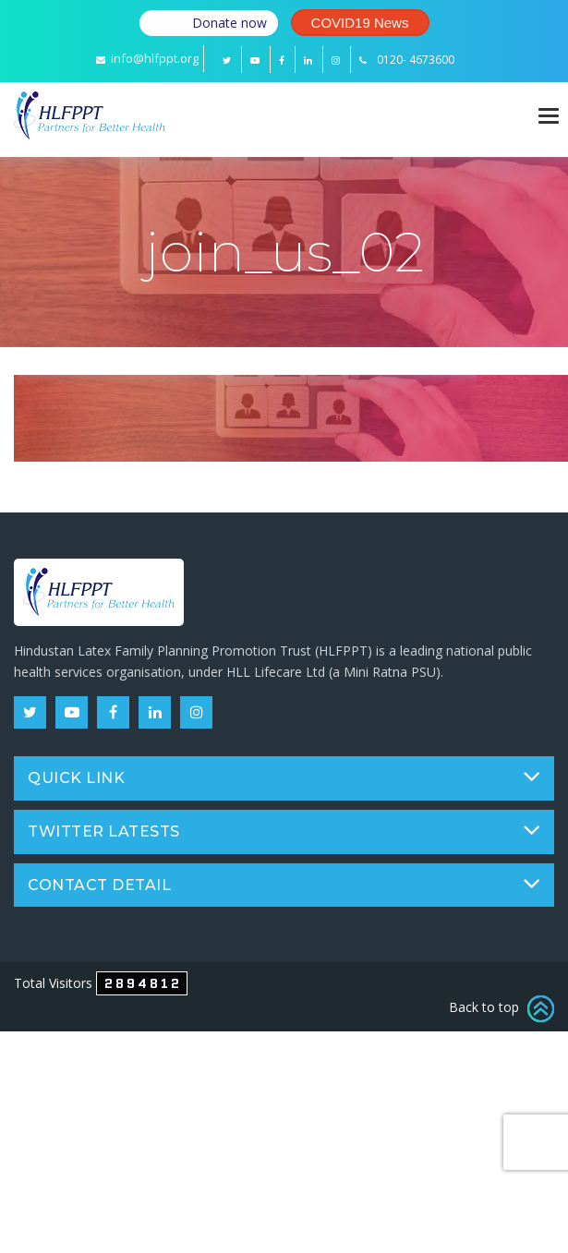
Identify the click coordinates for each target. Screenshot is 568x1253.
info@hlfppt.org (147, 58)
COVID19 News (360, 22)
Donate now (229, 22)
